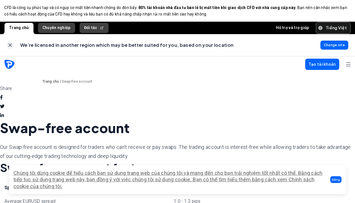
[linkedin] (2, 116)
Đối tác (94, 28)
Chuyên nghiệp (56, 28)
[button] (335, 179)
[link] (10, 45)
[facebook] (1, 98)
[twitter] (2, 107)
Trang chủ (19, 28)
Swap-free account (77, 82)
